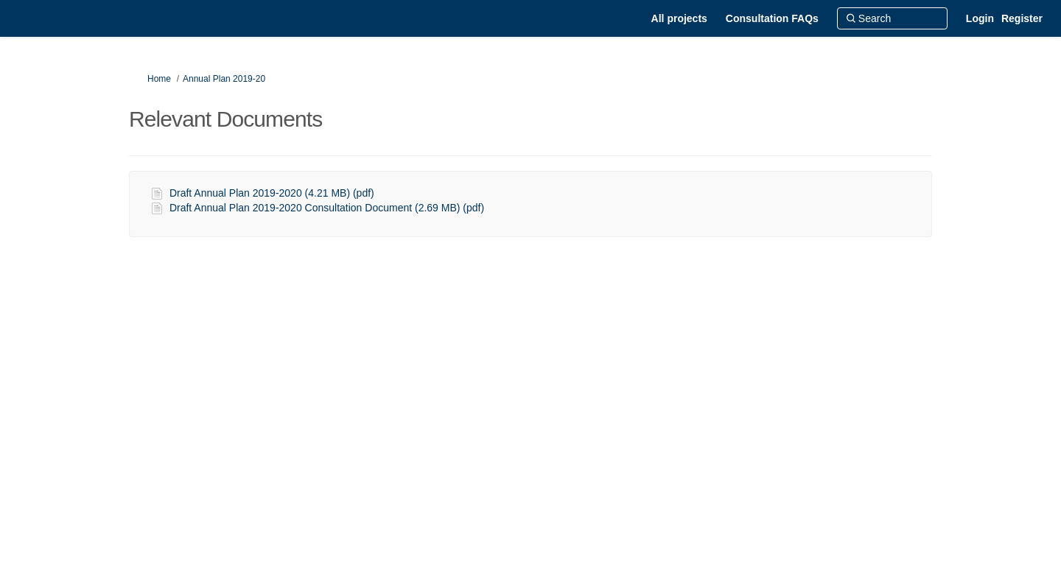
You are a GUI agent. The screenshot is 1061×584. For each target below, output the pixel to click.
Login (980, 18)
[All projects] (679, 18)
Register (1022, 18)
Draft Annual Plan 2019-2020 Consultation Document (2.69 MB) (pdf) (326, 208)
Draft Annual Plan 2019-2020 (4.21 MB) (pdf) (271, 193)
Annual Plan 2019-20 (224, 79)
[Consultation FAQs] (772, 18)
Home (159, 79)
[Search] (892, 18)
